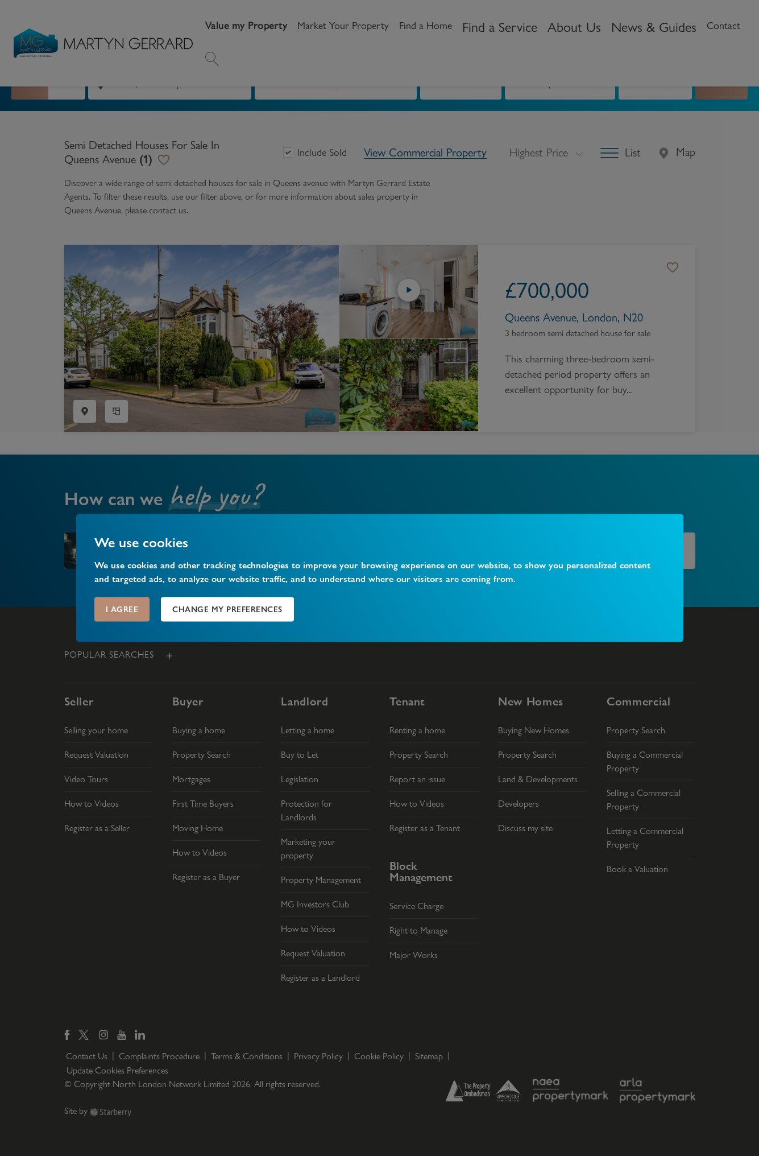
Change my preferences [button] (227, 609)
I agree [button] (122, 609)
